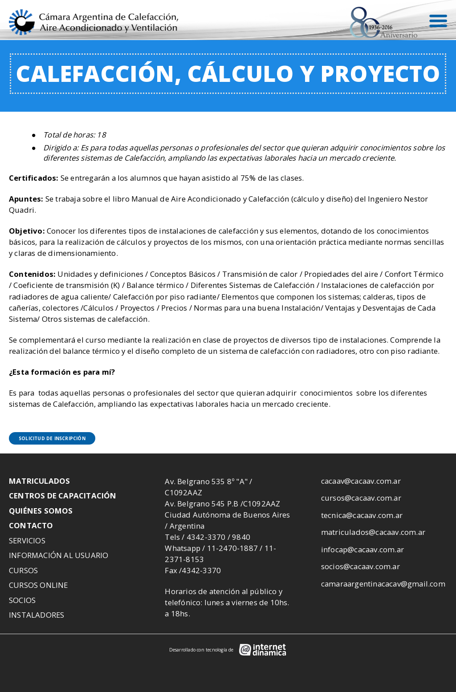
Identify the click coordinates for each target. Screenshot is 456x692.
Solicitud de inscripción (52, 438)
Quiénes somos (41, 511)
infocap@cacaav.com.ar (362, 549)
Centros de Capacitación (63, 495)
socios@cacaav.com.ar (360, 566)
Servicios (27, 540)
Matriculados (39, 481)
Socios (22, 600)
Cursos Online (38, 585)
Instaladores (36, 615)
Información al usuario (58, 555)
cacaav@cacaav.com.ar (361, 481)
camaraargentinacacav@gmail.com (383, 584)
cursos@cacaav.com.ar (361, 498)
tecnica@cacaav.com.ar (362, 515)
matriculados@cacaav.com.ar (373, 532)
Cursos (23, 570)
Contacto (31, 525)
